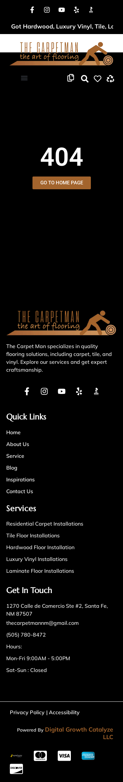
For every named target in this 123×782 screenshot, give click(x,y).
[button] (24, 78)
